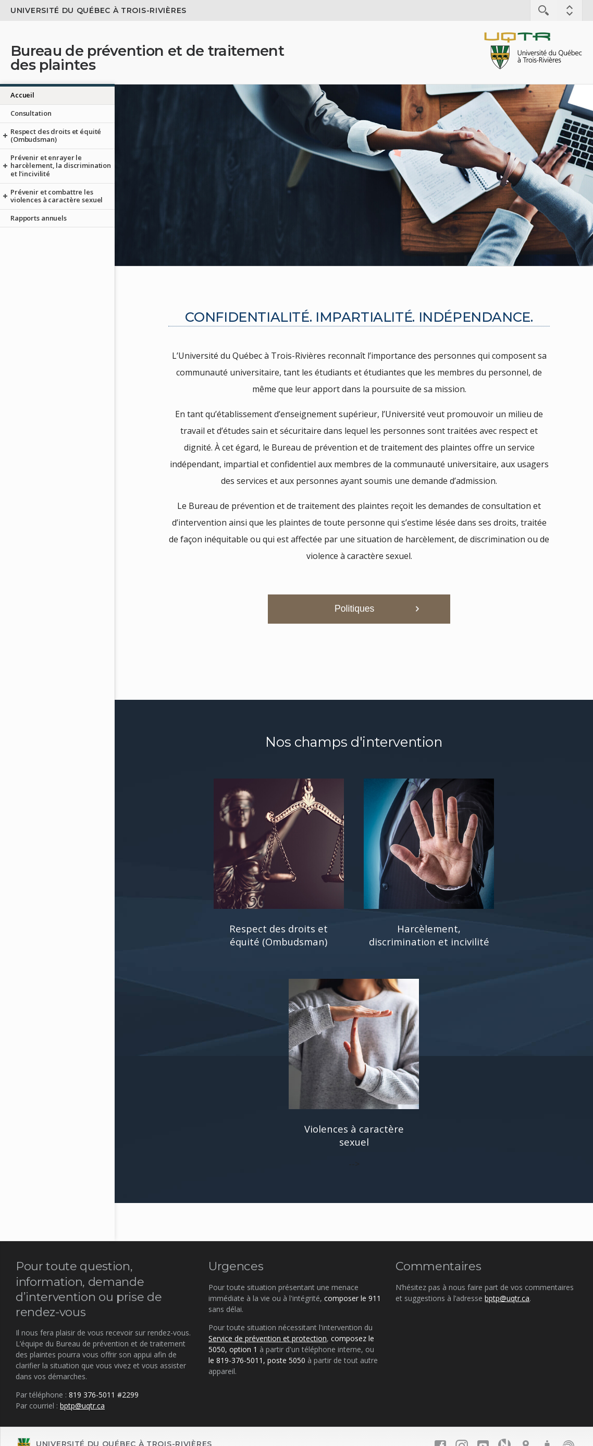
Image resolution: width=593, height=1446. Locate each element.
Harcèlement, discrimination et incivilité (429, 935)
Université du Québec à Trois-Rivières (98, 10)
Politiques (354, 608)
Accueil (22, 95)
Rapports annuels (38, 218)
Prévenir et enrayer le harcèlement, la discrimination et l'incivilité (60, 165)
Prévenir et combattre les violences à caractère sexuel (56, 196)
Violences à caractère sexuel (354, 1135)
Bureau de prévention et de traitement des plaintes (147, 58)
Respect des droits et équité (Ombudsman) (55, 135)
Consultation (30, 113)
